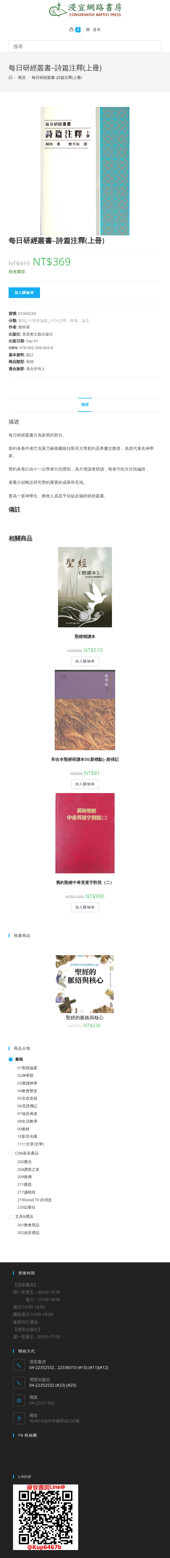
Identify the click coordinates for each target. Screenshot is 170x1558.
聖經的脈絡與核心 (85, 1017)
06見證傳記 (27, 1105)
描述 (85, 404)
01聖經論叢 (38, 320)
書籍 (22, 320)
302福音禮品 (28, 1232)
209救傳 (24, 1176)
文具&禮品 (24, 1216)
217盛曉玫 (26, 1192)
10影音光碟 (27, 1136)
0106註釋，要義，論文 (69, 320)
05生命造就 (27, 1098)
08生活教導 (27, 1121)
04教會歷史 (27, 1090)
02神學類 (25, 1075)
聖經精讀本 (85, 636)
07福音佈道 (27, 1113)
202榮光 (24, 1161)
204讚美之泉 (28, 1169)
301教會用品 (28, 1224)
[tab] (85, 404)
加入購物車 (24, 292)
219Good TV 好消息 (34, 1199)
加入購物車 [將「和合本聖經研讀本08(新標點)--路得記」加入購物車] (85, 784)
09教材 (23, 1129)
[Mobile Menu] (91, 29)
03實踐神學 (27, 1083)
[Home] (10, 77)
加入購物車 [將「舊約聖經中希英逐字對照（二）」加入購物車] (85, 907)
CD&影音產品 (27, 1153)
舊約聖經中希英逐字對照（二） (85, 882)
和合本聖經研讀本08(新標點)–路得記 (85, 759)
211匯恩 (24, 1184)
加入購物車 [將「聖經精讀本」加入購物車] (85, 661)
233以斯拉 (26, 1207)
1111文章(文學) (30, 1144)
